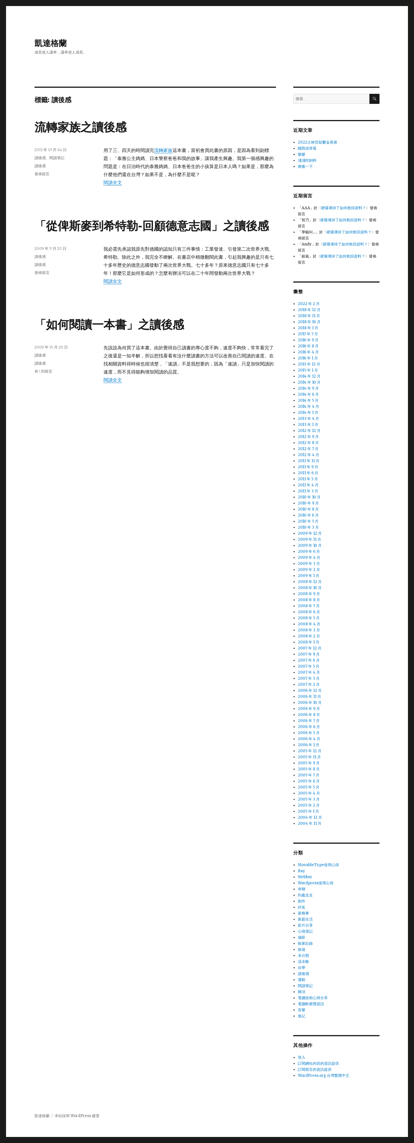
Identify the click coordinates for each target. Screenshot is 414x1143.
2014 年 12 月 (309, 376)
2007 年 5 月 (308, 666)
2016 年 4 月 (308, 352)
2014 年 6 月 (308, 394)
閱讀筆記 (56, 157)
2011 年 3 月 (308, 491)
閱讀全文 (112, 182)
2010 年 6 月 (308, 515)
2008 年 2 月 (309, 636)
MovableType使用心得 (318, 864)
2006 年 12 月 (310, 690)
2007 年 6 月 (309, 660)
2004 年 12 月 (310, 817)
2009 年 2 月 (309, 569)
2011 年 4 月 (308, 485)
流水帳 (303, 961)
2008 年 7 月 (309, 605)
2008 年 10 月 (310, 587)
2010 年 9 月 (308, 503)
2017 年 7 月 (308, 334)
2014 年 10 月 (309, 382)
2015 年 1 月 (308, 370)
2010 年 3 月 (308, 527)
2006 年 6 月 (309, 726)
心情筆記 (305, 931)
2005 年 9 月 (309, 763)
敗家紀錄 (305, 943)
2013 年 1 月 (308, 424)
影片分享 (305, 925)
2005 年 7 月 (308, 775)
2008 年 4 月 (309, 624)
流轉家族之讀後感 (80, 127)
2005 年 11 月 (309, 757)
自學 (301, 967)
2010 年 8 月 (308, 509)
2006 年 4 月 (309, 738)
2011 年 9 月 (308, 466)
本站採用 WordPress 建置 (77, 1115)
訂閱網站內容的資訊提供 (318, 1063)
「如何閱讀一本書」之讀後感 (109, 324)
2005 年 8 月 (309, 769)
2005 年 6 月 (309, 781)
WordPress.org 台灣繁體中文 (323, 1075)
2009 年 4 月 (309, 557)
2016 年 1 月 (308, 358)
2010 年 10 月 (309, 497)
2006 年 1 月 (308, 744)
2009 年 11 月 (309, 539)
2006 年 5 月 (309, 732)
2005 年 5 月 (308, 787)
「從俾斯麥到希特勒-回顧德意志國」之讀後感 (151, 226)
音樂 (301, 1009)
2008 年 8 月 (309, 599)
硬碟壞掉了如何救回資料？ (343, 207)
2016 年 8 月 (308, 346)
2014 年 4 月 (308, 406)
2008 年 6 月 (309, 611)
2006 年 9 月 (309, 708)
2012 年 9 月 (308, 436)
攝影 (301, 937)
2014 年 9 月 (308, 388)
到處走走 (305, 895)
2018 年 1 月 (308, 327)
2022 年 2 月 (309, 303)
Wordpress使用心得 (316, 883)
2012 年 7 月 (308, 448)
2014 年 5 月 (308, 400)
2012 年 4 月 (308, 454)
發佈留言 (41, 174)
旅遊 (301, 949)
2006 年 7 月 (309, 720)
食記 (301, 1016)
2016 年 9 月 (308, 340)
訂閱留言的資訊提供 (314, 1069)
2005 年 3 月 (309, 799)
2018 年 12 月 (309, 309)
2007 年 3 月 (309, 678)
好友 (301, 907)
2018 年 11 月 (309, 315)
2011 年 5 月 (308, 479)
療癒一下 (305, 166)
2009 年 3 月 (309, 563)
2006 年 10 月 (310, 702)
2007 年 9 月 (309, 654)
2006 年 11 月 (309, 696)
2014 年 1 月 (308, 412)
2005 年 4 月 (309, 793)
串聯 (301, 889)
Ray (301, 870)
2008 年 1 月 (308, 642)
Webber (305, 877)
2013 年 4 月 (308, 418)
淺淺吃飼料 (307, 160)
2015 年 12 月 (309, 364)
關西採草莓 (307, 148)
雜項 (301, 991)
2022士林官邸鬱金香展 (317, 142)
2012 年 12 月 (309, 430)
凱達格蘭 (50, 43)
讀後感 (40, 157)
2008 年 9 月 (309, 593)
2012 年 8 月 (308, 442)
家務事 (303, 913)
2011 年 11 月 (308, 460)
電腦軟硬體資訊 (311, 1003)
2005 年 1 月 (308, 811)
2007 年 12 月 (309, 648)
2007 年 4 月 (309, 672)
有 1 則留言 (43, 371)
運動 (301, 979)
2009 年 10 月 (310, 545)
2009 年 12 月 (310, 533)
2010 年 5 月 (308, 521)
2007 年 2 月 (309, 684)
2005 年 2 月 (309, 805)
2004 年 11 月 (309, 823)
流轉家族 (163, 150)
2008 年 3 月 (309, 630)
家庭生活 (305, 919)
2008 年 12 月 (310, 581)
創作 (301, 901)
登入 (301, 1057)
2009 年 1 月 (308, 575)
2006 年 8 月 (309, 714)
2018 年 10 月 (309, 321)
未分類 (303, 955)
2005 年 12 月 (309, 750)
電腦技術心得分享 (313, 997)
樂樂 (301, 154)
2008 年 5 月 (309, 618)
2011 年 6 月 (308, 472)
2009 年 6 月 (309, 551)
